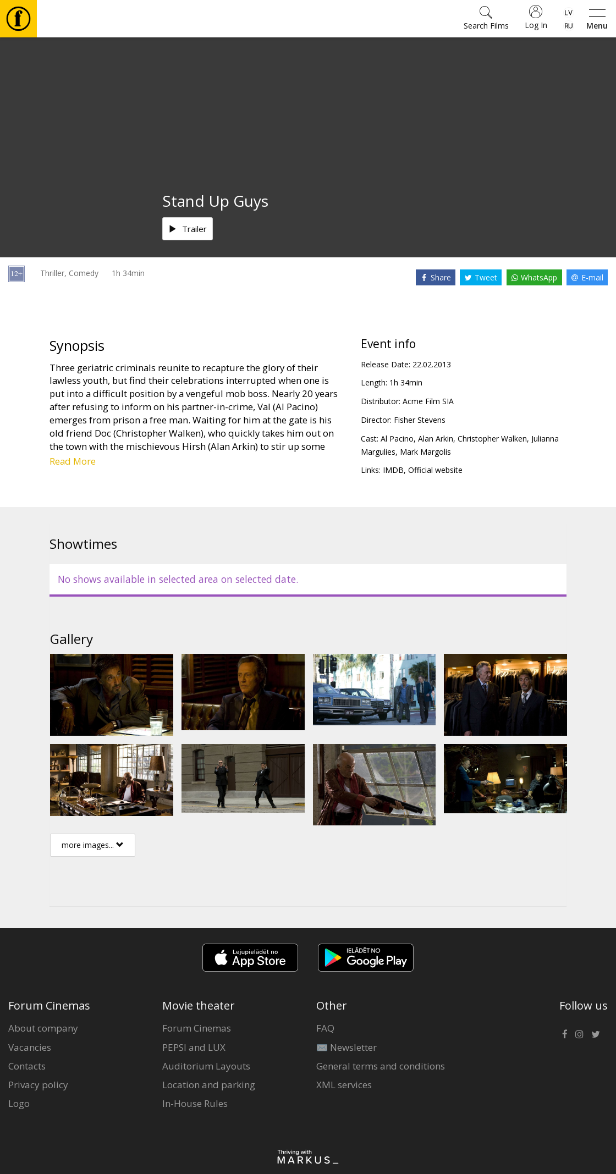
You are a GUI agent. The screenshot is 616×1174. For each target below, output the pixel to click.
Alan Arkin (435, 438)
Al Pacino (397, 438)
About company (43, 1028)
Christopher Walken (492, 438)
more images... (93, 845)
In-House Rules (195, 1103)
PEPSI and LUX (194, 1047)
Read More (73, 461)
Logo (19, 1103)
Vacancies (29, 1047)
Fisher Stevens (420, 420)
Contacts (27, 1066)
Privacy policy (38, 1084)
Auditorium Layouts (206, 1066)
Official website (435, 470)
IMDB (393, 470)
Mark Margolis (425, 452)
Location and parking (208, 1084)
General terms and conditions (380, 1066)
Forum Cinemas (196, 1028)
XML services (344, 1084)
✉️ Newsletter (346, 1047)
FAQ (325, 1028)
